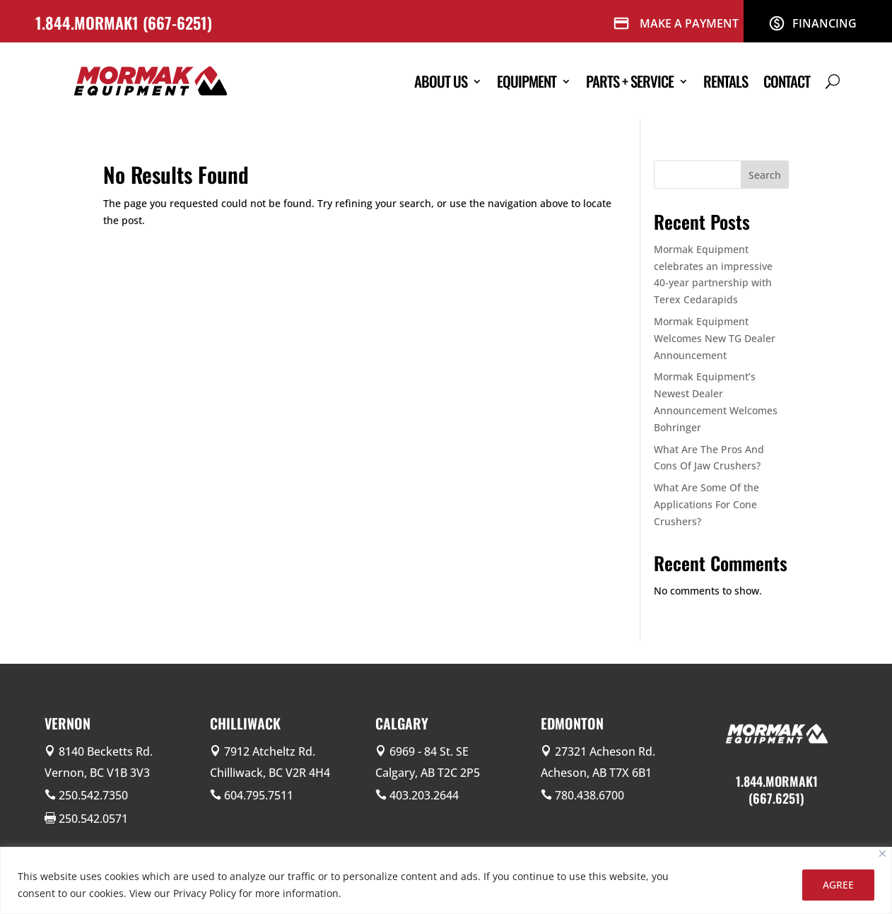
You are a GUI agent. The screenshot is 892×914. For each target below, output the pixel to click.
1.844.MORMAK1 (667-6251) (125, 22)
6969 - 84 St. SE (429, 751)
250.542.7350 (93, 795)
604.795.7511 (258, 795)
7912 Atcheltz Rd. (269, 751)
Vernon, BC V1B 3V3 (97, 772)
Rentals (725, 81)
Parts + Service (630, 81)
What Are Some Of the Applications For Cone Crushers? (706, 504)
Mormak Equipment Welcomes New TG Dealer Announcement (714, 338)
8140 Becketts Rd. (106, 751)
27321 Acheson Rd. (605, 751)
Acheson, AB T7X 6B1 (596, 772)
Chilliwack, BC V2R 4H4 (270, 772)
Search (765, 175)
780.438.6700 (589, 795)
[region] (446, 880)
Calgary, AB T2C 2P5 (427, 772)
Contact (786, 81)
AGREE (838, 884)
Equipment (526, 81)
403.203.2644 (424, 795)
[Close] (882, 853)
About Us (440, 81)
